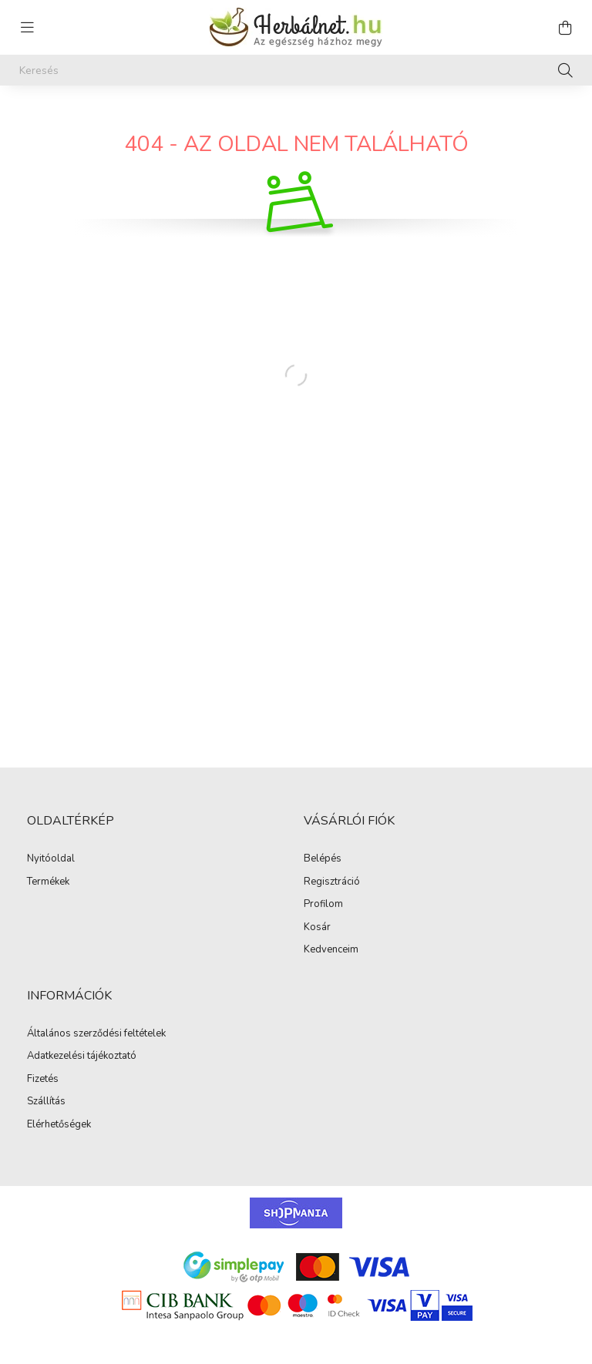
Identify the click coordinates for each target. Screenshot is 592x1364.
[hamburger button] (27, 27)
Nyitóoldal (51, 859)
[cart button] (565, 27)
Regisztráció (332, 882)
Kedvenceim (331, 950)
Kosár (317, 928)
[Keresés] (296, 70)
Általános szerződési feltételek (96, 1034)
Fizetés (43, 1079)
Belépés (322, 859)
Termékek (48, 882)
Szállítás (46, 1102)
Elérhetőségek (59, 1125)
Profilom (323, 905)
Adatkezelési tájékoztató (81, 1056)
